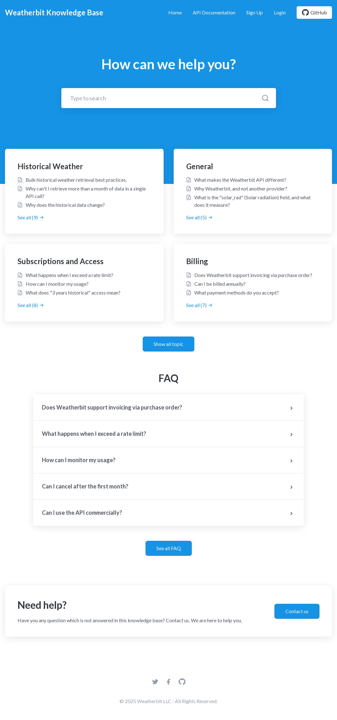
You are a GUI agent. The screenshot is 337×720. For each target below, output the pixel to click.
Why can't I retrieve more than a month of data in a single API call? (86, 192)
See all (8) (31, 305)
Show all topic (168, 344)
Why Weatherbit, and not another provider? (240, 188)
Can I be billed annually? (220, 284)
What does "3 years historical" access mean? (73, 292)
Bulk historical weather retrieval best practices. (76, 180)
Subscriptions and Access (61, 261)
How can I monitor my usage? (57, 284)
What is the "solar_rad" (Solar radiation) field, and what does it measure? (252, 201)
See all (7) (199, 305)
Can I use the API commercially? (168, 513)
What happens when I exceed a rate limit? (69, 275)
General (199, 166)
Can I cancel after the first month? (168, 487)
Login (280, 12)
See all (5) (199, 217)
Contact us (297, 611)
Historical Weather (50, 166)
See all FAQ (168, 548)
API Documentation (214, 12)
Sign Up (254, 12)
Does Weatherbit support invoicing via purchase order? (253, 275)
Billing (197, 261)
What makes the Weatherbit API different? (240, 180)
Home (175, 12)
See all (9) (31, 217)
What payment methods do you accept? (236, 292)
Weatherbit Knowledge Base (54, 12)
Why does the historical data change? (65, 205)
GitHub (314, 12)
